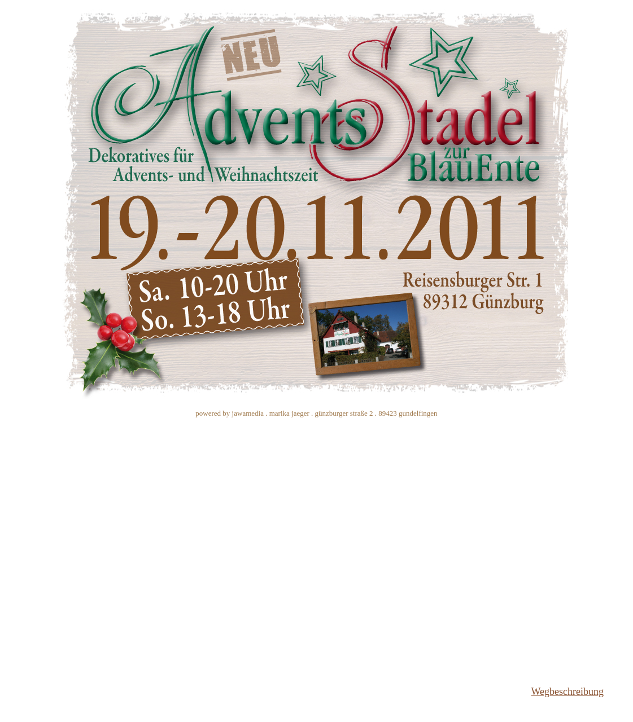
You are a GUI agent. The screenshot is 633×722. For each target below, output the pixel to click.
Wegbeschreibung (567, 691)
